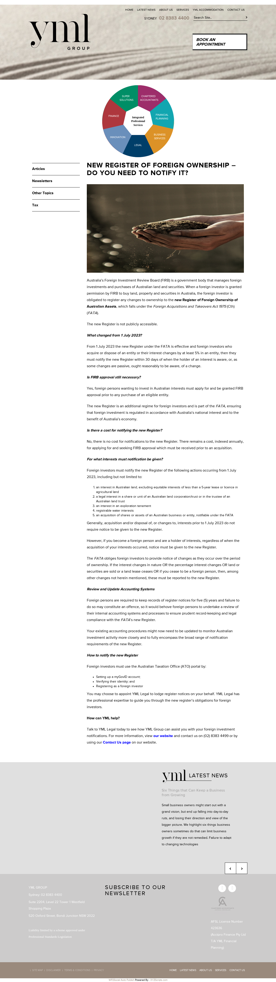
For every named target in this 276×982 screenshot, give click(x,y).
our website (163, 736)
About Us (166, 10)
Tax (35, 205)
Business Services (159, 136)
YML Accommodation (208, 10)
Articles (38, 169)
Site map (37, 970)
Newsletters (42, 181)
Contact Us (236, 10)
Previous (230, 868)
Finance (113, 116)
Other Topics (43, 193)
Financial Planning (162, 117)
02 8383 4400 (174, 18)
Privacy (99, 970)
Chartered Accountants (145, 98)
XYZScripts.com (159, 980)
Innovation (117, 137)
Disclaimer (53, 970)
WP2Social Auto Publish (121, 980)
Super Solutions (123, 98)
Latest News (146, 10)
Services (182, 10)
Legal (138, 145)
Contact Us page (117, 742)
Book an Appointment (210, 42)
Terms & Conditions (77, 970)
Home (129, 10)
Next (241, 868)
